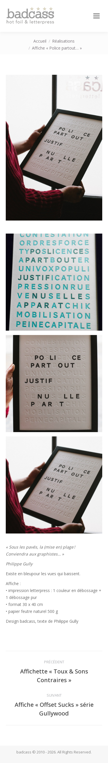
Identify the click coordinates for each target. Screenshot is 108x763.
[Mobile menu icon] (96, 16)
